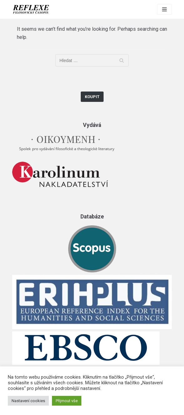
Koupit (92, 96)
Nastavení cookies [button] (28, 400)
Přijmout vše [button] (67, 400)
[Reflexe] (31, 9)
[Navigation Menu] (164, 9)
